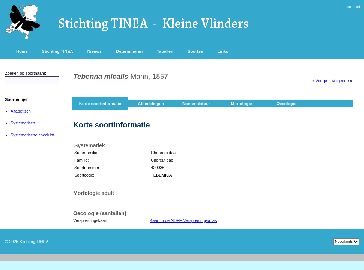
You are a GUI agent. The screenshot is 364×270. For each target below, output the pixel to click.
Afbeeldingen (151, 103)
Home (22, 51)
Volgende (340, 80)
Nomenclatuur (196, 103)
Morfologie (241, 103)
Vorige (321, 80)
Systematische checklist (32, 135)
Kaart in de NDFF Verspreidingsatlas (183, 220)
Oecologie (286, 103)
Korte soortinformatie (100, 103)
